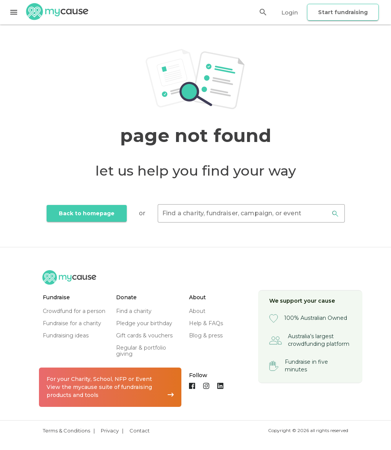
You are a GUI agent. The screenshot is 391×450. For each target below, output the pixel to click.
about (197, 311)
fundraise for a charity (72, 323)
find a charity (134, 311)
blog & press (206, 335)
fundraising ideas (66, 335)
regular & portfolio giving (141, 351)
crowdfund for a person (74, 311)
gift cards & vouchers (144, 335)
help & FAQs (206, 323)
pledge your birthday (144, 323)
